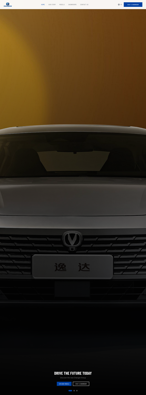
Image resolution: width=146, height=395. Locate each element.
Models (62, 4)
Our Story (52, 4)
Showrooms (72, 4)
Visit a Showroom (133, 4)
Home (43, 4)
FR (120, 4)
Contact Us (84, 4)
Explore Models (64, 384)
